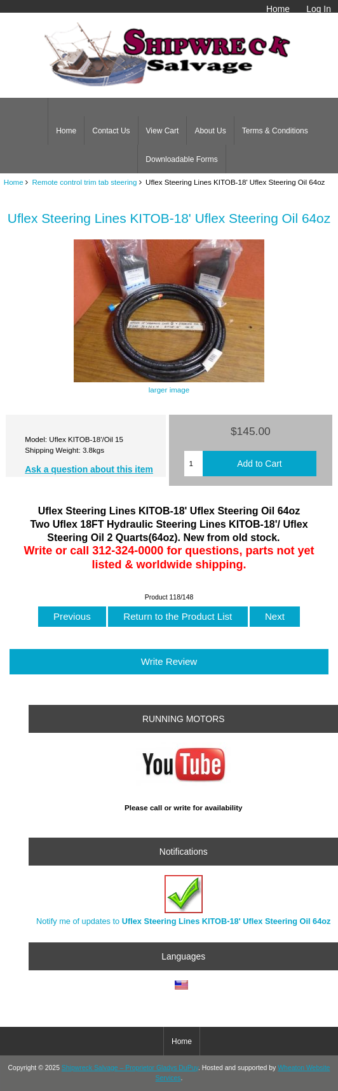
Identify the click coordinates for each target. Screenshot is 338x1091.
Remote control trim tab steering (84, 182)
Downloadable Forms (181, 159)
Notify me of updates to (183, 900)
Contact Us (111, 130)
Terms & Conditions (275, 130)
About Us (210, 130)
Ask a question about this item (89, 469)
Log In (318, 9)
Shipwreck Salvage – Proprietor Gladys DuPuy (130, 1067)
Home (278, 9)
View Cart (162, 130)
